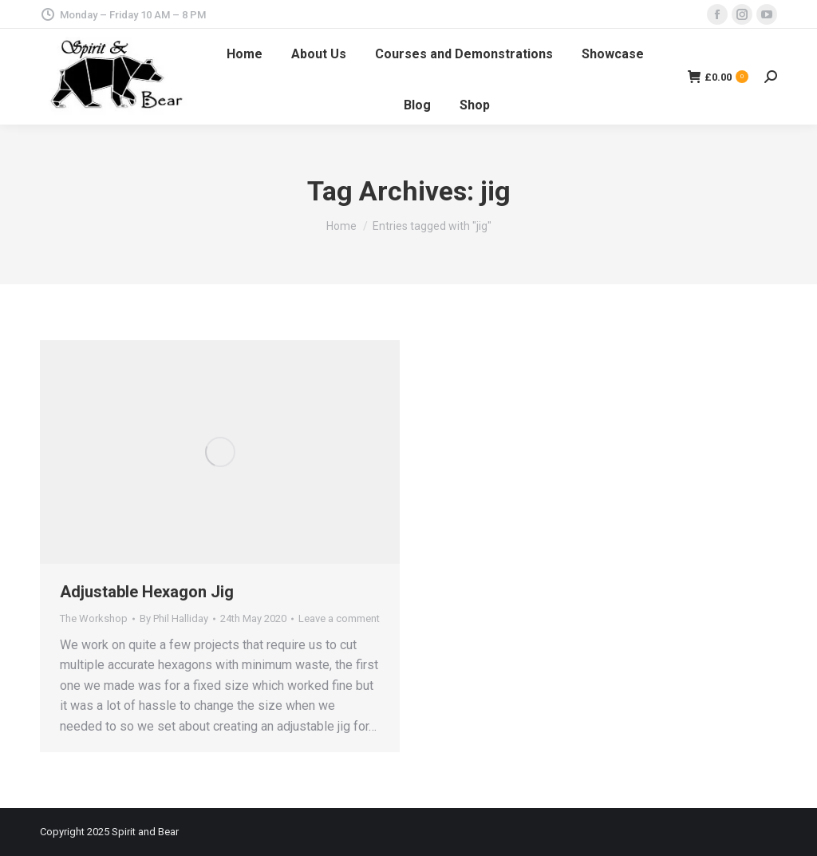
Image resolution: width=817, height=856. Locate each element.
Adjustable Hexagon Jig (147, 591)
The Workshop (94, 618)
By (174, 618)
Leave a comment (339, 618)
